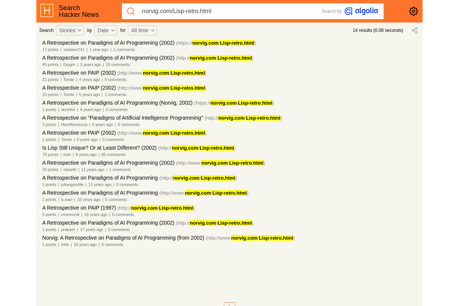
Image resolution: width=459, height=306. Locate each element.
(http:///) (215, 58)
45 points (50, 64)
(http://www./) (162, 73)
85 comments (113, 154)
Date (107, 30)
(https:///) (216, 43)
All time (143, 30)
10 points (50, 94)
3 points (49, 124)
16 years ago (88, 199)
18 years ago (85, 244)
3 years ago (90, 64)
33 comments (118, 64)
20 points (50, 169)
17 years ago (92, 229)
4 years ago (89, 79)
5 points (49, 214)
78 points (50, 154)
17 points (50, 49)
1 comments (115, 94)
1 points (49, 109)
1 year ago (99, 49)
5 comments (115, 79)
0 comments (117, 109)
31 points (50, 79)
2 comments (124, 49)
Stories (70, 30)
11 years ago (93, 169)
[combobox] (71, 30)
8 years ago (86, 154)
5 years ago (89, 94)
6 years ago (90, 109)
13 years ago (100, 184)
